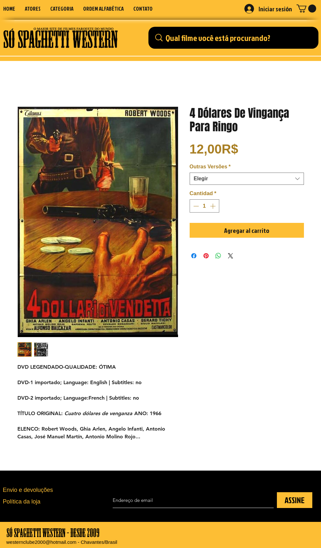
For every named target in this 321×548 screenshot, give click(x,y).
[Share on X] (230, 256)
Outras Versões (210, 166)
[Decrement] (195, 206)
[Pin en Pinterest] (206, 256)
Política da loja (22, 501)
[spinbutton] (204, 206)
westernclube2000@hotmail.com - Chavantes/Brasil (62, 542)
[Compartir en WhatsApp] (218, 256)
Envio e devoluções (28, 490)
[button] (61, 8)
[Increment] (213, 206)
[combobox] (247, 179)
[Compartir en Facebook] (194, 256)
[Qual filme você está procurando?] (235, 38)
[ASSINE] (294, 500)
